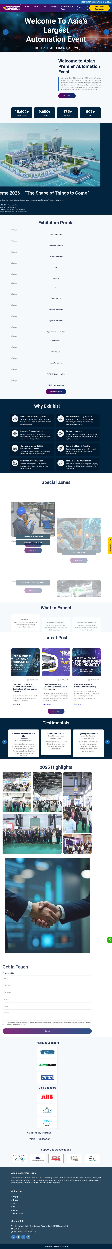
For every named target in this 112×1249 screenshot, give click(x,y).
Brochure (82, 8)
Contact (53, 7)
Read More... (67, 96)
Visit (44, 7)
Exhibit (36, 7)
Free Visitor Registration (99, 8)
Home (27, 7)
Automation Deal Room (67, 8)
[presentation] (6, 32)
